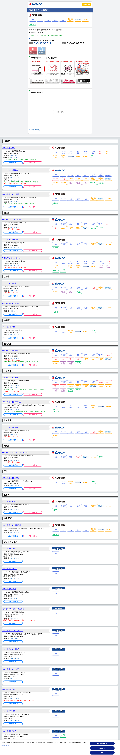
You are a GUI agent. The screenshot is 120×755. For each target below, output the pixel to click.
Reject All (102, 748)
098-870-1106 (14, 265)
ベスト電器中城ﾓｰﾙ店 (9, 569)
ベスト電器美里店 (8, 327)
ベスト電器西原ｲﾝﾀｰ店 (10, 239)
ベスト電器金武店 (8, 689)
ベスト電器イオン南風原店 (11, 525)
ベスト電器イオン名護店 (10, 303)
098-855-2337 (14, 618)
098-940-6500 (14, 533)
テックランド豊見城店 (10, 350)
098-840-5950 (14, 358)
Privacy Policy (5, 745)
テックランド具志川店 (10, 378)
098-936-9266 (14, 509)
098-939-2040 (14, 658)
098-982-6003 (14, 387)
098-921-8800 (14, 485)
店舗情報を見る (13, 162)
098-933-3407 (14, 678)
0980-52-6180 (14, 311)
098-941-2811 (14, 155)
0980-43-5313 (14, 291)
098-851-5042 (14, 180)
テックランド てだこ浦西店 (11, 219)
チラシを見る (33, 162)
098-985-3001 (14, 598)
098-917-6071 (14, 638)
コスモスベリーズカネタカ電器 (13, 609)
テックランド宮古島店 (10, 427)
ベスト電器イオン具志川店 (11, 402)
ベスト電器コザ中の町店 (10, 669)
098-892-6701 (14, 558)
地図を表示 (60, 112)
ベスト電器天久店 (8, 148)
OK (102, 753)
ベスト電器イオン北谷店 (10, 501)
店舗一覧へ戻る (86, 4)
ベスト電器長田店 (8, 549)
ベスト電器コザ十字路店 (10, 649)
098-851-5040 (14, 178)
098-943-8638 (14, 460)
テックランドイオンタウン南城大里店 (15, 452)
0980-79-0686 (14, 435)
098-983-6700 (14, 409)
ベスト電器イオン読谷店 (10, 478)
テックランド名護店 (9, 283)
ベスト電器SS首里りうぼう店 (12, 631)
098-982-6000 (14, 385)
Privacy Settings (102, 743)
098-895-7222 (14, 578)
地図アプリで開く (34, 130)
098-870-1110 (14, 247)
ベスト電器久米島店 (9, 589)
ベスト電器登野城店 (9, 731)
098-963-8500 (14, 227)
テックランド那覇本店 (10, 170)
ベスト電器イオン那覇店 (10, 194)
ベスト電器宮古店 (8, 711)
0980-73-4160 (14, 720)
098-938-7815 (14, 334)
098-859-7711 (42, 43)
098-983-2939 (14, 698)
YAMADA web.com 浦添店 (11, 258)
